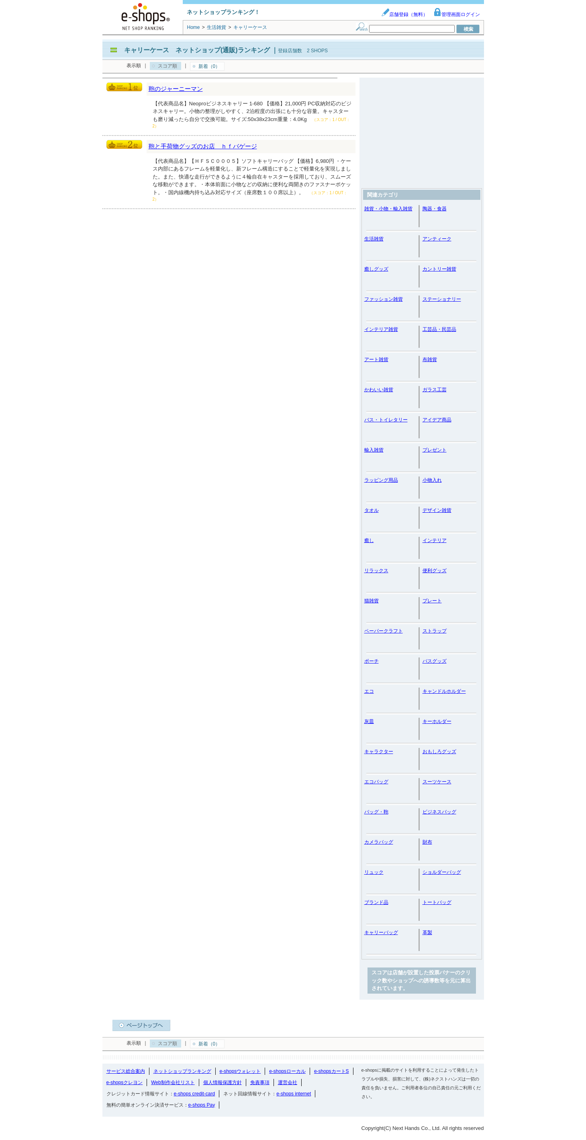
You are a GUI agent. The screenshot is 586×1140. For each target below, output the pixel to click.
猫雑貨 (371, 601)
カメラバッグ (378, 842)
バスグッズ (435, 661)
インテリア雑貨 (381, 329)
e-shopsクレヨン (124, 1082)
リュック (374, 872)
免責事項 (260, 1082)
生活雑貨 (374, 239)
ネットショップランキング (182, 1071)
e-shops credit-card (194, 1094)
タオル (371, 510)
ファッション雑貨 (383, 299)
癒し (369, 540)
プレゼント (435, 450)
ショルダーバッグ (442, 872)
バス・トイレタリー (386, 420)
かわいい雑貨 (378, 389)
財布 (427, 842)
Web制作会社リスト (172, 1082)
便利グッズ (435, 570)
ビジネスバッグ (439, 812)
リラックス (376, 570)
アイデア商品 (437, 420)
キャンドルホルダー (444, 691)
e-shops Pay (201, 1105)
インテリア (435, 540)
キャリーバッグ (381, 932)
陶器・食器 (435, 209)
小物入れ (432, 480)
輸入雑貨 (374, 450)
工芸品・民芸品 (439, 329)
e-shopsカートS (331, 1071)
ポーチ (371, 661)
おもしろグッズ (439, 751)
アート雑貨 (376, 359)
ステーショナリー (442, 299)
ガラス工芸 (435, 389)
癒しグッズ (376, 269)
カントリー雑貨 (439, 269)
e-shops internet (293, 1094)
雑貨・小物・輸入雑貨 (388, 209)
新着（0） (209, 66)
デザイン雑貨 (437, 510)
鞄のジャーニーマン (176, 88)
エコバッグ (376, 782)
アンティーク (437, 239)
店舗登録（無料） (404, 14)
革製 (427, 932)
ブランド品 (376, 902)
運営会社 (287, 1082)
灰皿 (369, 721)
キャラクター (378, 751)
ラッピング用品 (381, 480)
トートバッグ (437, 902)
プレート (432, 601)
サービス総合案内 (125, 1071)
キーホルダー (437, 721)
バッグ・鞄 (376, 812)
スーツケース (437, 782)
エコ (369, 691)
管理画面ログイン (456, 14)
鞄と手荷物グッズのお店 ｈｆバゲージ (203, 146)
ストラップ (435, 631)
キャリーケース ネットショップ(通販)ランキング (197, 50)
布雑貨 (430, 359)
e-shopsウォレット (240, 1071)
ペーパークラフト (383, 631)
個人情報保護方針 (222, 1082)
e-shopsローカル (287, 1071)
